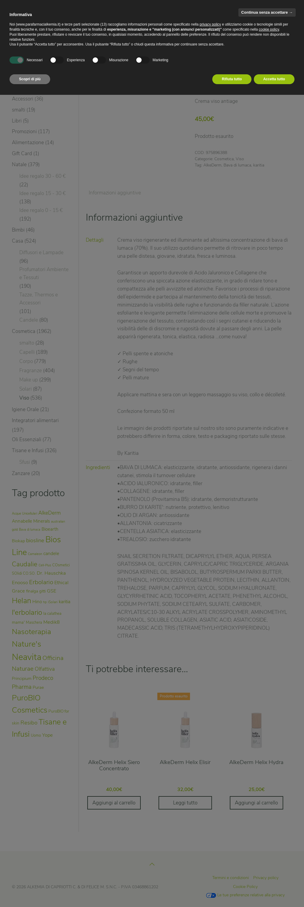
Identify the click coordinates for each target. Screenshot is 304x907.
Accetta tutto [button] (274, 79)
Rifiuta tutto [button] (232, 79)
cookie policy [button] (269, 29)
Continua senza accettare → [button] (267, 12)
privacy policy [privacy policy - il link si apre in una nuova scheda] (210, 24)
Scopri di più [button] (30, 79)
